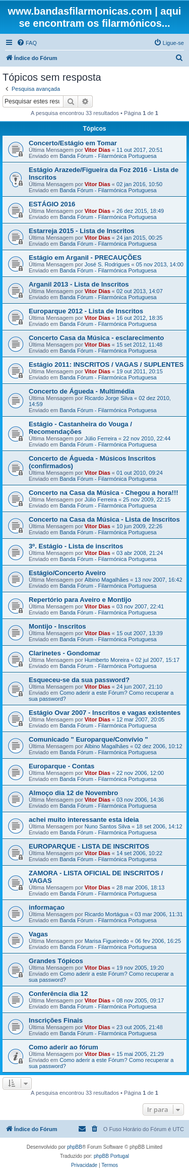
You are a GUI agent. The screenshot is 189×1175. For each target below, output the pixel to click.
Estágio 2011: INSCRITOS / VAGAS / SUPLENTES (106, 364)
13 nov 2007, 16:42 (158, 580)
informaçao (47, 907)
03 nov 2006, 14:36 (140, 800)
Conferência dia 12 (58, 993)
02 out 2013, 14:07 (139, 291)
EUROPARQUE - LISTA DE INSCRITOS (89, 846)
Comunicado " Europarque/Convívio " (88, 739)
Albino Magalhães (107, 580)
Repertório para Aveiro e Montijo (80, 599)
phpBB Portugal (111, 1156)
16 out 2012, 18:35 (139, 318)
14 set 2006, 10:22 (139, 853)
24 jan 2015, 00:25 (139, 238)
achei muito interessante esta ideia (84, 819)
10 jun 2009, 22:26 (139, 526)
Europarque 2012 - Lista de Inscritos (86, 311)
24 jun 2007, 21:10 (139, 687)
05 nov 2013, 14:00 (159, 264)
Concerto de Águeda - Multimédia (82, 391)
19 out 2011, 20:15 (139, 371)
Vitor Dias (97, 150)
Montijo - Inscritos (57, 626)
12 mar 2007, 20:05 (140, 719)
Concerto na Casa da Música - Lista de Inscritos (104, 519)
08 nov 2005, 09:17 (140, 1000)
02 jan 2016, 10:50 (139, 184)
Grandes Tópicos (56, 961)
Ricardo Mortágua (107, 914)
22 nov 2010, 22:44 (146, 438)
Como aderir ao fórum (63, 1047)
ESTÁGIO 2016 (52, 204)
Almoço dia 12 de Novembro (73, 793)
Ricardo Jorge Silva (109, 398)
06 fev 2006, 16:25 (158, 941)
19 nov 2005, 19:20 (140, 968)
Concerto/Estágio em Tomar (73, 143)
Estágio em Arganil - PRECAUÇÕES (85, 257)
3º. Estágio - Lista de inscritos (76, 546)
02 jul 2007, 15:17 (157, 660)
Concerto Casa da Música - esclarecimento (96, 338)
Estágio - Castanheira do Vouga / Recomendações (80, 427)
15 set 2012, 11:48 (139, 345)
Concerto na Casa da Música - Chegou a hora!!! (103, 492)
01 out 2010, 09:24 (139, 473)
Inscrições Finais (56, 1020)
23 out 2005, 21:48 (139, 1027)
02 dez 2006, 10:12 (158, 746)
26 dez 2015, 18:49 (140, 211)
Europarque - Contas (61, 766)
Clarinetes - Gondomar (64, 653)
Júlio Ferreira (101, 438)
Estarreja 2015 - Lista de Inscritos (82, 231)
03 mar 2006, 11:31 (158, 914)
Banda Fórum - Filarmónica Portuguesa (108, 156)
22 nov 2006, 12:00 (140, 773)
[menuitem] (27, 43)
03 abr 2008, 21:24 (139, 553)
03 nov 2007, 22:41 (140, 606)
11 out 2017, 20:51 (139, 150)
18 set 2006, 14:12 (159, 826)
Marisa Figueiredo (107, 941)
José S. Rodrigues (107, 264)
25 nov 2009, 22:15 (146, 499)
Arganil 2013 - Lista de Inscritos (79, 284)
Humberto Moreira (107, 660)
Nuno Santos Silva (108, 826)
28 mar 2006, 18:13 (140, 887)
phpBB (74, 1147)
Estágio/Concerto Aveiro (67, 573)
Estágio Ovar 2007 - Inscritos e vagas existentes (104, 712)
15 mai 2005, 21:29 (140, 1054)
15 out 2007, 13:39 (139, 633)
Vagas (38, 934)
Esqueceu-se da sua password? (79, 680)
